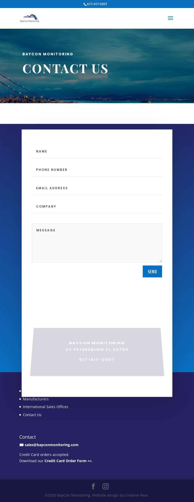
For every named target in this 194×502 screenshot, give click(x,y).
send (152, 289)
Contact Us (32, 414)
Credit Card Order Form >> (68, 460)
